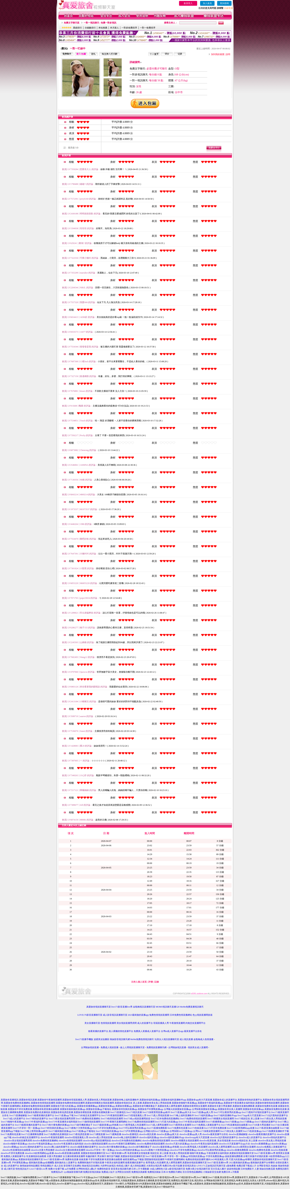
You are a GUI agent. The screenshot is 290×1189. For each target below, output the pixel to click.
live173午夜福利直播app (36, 1121)
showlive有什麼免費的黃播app (113, 1147)
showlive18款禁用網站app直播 (39, 1153)
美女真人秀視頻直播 (179, 1153)
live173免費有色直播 (178, 1128)
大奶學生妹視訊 (108, 1165)
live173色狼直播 (196, 1128)
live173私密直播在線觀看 (267, 1128)
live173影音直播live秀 (121, 1006)
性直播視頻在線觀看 (36, 1156)
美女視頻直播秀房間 (127, 1023)
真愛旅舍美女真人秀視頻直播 (156, 1103)
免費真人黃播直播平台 (15, 1156)
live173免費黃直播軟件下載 (275, 1131)
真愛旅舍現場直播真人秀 (74, 1099)
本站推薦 (102, 27)
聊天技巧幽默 (113, 1156)
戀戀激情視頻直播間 (154, 1159)
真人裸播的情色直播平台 (121, 1031)
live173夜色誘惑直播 (79, 1134)
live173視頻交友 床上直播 (247, 1118)
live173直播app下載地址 (83, 1131)
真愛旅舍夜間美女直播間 (195, 1106)
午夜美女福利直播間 (115, 1162)
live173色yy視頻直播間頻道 (137, 1118)
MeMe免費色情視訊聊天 (142, 1039)
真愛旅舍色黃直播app (253, 1109)
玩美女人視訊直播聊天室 (167, 1039)
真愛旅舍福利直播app (149, 1099)
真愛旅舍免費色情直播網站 (17, 1103)
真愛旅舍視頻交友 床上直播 (128, 1103)
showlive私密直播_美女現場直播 (215, 1140)
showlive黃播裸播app (261, 1143)
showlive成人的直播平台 (250, 1137)
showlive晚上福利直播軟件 (126, 1137)
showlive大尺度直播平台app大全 (234, 1143)
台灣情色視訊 (83, 1169)
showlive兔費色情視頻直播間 (156, 1140)
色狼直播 (83, 1159)
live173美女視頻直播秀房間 (62, 1118)
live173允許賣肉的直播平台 (274, 1115)
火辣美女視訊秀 (154, 1165)
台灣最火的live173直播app (156, 1131)
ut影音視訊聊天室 (176, 1169)
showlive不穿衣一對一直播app (100, 1150)
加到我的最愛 (217, 54)
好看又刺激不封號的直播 (255, 1156)
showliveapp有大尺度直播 (197, 1137)
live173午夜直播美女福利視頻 (63, 1121)
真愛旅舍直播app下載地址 (98, 1109)
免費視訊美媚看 (139, 1172)
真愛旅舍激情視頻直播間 (267, 1103)
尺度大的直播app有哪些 (240, 1159)
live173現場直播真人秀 (135, 1115)
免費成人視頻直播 (109, 1047)
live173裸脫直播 (97, 1134)
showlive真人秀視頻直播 (100, 1137)
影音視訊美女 (189, 1165)
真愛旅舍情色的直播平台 (250, 1099)
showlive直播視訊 (130, 1134)
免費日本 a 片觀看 (230, 1172)
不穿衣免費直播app (215, 1156)
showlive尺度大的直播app (177, 1143)
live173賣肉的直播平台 (266, 1121)
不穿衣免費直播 (96, 1159)
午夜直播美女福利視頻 (218, 1153)
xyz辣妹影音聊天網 (73, 1172)
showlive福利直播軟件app (172, 1137)
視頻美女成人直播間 (198, 1047)
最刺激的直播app (9, 1159)
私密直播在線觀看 (113, 1159)
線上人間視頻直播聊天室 (132, 1047)
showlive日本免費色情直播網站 (127, 1140)
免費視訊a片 (57, 1172)
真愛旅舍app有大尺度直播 (199, 1099)
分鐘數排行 (90, 27)
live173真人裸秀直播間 (157, 1125)
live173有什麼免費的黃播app (56, 1125)
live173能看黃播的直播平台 (41, 1115)
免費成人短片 (108, 1172)
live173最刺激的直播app (60, 1131)
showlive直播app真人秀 (190, 1134)
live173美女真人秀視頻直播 (273, 1118)
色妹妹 (274, 1165)
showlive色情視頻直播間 (70, 1140)
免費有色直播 (71, 1159)
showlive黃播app (279, 1143)
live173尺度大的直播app (166, 1121)
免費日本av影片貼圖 (172, 1165)
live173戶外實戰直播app (131, 1131)
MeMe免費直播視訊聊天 (192, 1006)
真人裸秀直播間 (174, 1162)
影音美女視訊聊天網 (121, 1169)
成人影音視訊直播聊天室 (115, 1015)
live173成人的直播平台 (14, 1118)
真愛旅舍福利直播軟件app (173, 1099)
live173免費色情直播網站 (88, 1118)
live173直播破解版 (18, 1115)
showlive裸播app (11, 1147)
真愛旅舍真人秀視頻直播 (99, 1099)
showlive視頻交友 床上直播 (244, 1140)
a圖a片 (93, 1169)
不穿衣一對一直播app (177, 1156)
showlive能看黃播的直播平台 (262, 1134)
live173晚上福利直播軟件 (182, 1115)
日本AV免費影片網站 (171, 1172)
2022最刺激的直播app (239, 1162)
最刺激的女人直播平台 (66, 1162)
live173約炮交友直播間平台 (87, 1115)
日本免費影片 (247, 1169)
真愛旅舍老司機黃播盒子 (145, 1106)
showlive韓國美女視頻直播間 (185, 1140)
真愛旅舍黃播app (106, 1106)
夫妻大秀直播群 (54, 1156)
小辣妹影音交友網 (212, 1172)
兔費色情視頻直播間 (159, 1015)
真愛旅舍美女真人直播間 (230, 1109)
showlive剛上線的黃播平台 (57, 1147)
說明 (228, 54)
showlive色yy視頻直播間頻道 (97, 1140)
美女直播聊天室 (92, 1023)
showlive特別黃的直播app (127, 1150)
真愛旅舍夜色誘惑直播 (62, 1112)
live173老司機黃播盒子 (81, 1125)
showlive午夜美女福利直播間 (204, 1143)
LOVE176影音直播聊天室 (89, 1015)
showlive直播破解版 (238, 1134)
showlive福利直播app (149, 1137)
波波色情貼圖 (233, 1169)
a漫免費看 (231, 1165)
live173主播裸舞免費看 (32, 1134)
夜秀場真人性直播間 (156, 1162)
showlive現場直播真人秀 (76, 1137)
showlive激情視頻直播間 (95, 1143)
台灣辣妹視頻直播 (90, 1047)
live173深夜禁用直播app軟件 (156, 1112)
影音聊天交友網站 (72, 1165)
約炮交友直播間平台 (195, 1023)
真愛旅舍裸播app (123, 1106)
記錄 (156, 982)
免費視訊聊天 (282, 1169)
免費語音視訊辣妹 (92, 1172)
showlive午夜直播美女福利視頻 (68, 1143)
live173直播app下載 (64, 1115)
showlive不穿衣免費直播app (183, 1150)
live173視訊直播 (134, 1112)
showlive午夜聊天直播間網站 (122, 1143)
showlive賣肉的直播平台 (31, 1147)
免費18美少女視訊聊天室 (198, 1169)
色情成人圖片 (123, 1165)
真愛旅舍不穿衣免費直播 (20, 1109)
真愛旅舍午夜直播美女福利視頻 (239, 1103)
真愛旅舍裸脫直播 (82, 1112)
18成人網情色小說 (158, 1169)
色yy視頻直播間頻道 (203, 1015)
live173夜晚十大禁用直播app (78, 1128)
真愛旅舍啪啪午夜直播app (184, 1103)
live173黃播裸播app (215, 1121)
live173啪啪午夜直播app (12, 1121)
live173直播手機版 (84, 1039)
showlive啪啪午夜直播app (15, 1143)
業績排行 (77, 27)
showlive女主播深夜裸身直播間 (70, 1150)
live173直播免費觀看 (157, 1128)
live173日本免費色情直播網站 (165, 1118)
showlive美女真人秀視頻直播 (272, 1140)
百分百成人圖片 (218, 1169)
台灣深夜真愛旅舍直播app (204, 1109)
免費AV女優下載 (56, 1169)
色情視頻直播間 (108, 1023)
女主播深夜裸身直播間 (74, 1156)
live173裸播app (247, 1121)
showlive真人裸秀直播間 (220, 1147)
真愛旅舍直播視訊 (9, 1099)
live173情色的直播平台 (37, 1118)
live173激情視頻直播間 (89, 1121)
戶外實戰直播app (20, 1162)
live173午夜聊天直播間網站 (114, 1121)
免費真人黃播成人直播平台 (147, 1031)
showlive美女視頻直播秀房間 (18, 1140)
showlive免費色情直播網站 (45, 1140)
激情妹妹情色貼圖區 (30, 1165)
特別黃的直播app (197, 1156)
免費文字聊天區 (71, 22)
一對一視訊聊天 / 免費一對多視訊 (100, 22)
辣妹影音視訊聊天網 (120, 1039)
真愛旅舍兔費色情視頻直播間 (70, 1103)
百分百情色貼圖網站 (193, 1172)
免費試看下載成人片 (246, 1165)
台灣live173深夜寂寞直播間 (206, 1131)
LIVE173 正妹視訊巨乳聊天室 (211, 1165)
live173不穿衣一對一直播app (26, 1128)
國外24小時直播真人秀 (217, 1159)
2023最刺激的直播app (138, 1015)
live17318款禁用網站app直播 (240, 1128)
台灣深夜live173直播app (181, 1131)
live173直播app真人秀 (202, 1112)
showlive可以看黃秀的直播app (211, 1150)
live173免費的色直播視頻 (56, 1134)
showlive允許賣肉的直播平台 (224, 1137)
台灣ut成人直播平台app (172, 1031)
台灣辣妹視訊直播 (177, 1047)
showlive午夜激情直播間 (52, 1137)
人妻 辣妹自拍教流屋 (264, 1169)
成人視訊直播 (186, 1039)
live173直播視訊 (118, 1112)
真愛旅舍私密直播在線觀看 (46, 1109)
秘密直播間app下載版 (133, 1159)
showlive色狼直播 (279, 1150)
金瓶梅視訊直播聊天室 (144, 1006)
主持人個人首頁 (139, 982)
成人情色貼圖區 (138, 1165)
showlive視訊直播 (147, 1134)
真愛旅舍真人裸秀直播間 (170, 1106)
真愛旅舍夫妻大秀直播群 (220, 1106)
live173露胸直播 (113, 1134)
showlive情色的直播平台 (274, 1137)
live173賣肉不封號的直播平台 (256, 1112)
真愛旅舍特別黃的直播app (124, 1109)
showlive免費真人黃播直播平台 (271, 1147)
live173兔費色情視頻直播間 (193, 1118)
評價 (150, 982)
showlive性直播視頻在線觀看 (16, 1150)
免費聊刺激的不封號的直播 (90, 1162)
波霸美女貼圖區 (101, 1039)
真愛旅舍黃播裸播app (87, 1106)
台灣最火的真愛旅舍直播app (177, 1109)
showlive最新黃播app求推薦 (165, 1147)
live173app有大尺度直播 (249, 1115)
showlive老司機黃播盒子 (140, 1147)
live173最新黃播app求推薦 (106, 1125)
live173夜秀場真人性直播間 (132, 1125)
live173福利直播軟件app (225, 1115)
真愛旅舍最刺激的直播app (72, 1109)
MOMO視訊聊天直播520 (168, 1006)
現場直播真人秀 (161, 1023)
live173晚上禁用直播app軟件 (34, 1131)
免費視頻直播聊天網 (156, 1047)
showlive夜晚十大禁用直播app (155, 1150)
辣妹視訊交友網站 (91, 1165)
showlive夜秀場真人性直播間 (194, 1147)
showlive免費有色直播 (259, 1150)
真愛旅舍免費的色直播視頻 (37, 1112)
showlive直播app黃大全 (168, 1134)
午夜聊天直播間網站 (175, 1159)
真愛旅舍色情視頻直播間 (43, 1103)
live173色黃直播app (252, 1131)
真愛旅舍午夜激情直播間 (49, 1099)
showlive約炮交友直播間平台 (26, 1137)
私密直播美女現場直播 (138, 1153)
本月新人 (114, 27)
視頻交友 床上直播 (159, 1153)
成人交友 (58, 1165)
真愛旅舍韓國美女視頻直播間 (99, 1103)
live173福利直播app (204, 1115)
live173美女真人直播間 (231, 1131)
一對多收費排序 (129, 27)
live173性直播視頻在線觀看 (234, 1125)
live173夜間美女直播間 (180, 1125)
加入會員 (207, 3)
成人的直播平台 (145, 1023)
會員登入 (188, 3)
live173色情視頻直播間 (112, 1118)
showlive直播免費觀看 (237, 1150)
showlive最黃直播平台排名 (215, 1134)
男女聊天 (101, 1156)
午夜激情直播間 (177, 1023)
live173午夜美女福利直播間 (192, 1121)
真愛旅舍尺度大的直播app (63, 1106)
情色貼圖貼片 (47, 1165)
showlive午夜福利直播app (40, 1143)
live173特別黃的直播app (52, 1128)
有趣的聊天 (91, 1156)
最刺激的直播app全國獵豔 (41, 1162)
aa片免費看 (70, 1169)
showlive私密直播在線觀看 (67, 1153)
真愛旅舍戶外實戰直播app (150, 1109)
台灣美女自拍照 (123, 1172)
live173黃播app (232, 1121)
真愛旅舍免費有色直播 (266, 1106)
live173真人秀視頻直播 (158, 1115)
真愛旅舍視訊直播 (28, 1099)
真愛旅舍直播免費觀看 (243, 1106)
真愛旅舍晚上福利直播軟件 (125, 1099)
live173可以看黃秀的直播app (227, 1112)
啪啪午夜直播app (198, 1153)
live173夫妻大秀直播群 (259, 1125)
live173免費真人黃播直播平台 (206, 1125)
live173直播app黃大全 (181, 1112)
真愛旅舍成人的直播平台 (225, 1099)
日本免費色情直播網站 (181, 1015)
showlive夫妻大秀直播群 (43, 1150)
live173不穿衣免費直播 (215, 1128)
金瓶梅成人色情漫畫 (203, 1039)
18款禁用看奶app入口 (278, 1156)
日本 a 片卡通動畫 (140, 1169)
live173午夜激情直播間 (112, 1115)
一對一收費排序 (147, 27)
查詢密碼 (224, 3)
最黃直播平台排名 (193, 1031)
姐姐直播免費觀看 (234, 1156)
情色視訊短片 (22, 1169)
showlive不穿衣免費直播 (12, 1153)
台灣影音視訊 (263, 1165)
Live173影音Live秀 (38, 1169)
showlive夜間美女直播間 (244, 1147)
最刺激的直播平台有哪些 (262, 1162)
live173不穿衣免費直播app (105, 1128)
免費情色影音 (103, 1169)
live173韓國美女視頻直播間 (221, 1118)
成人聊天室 (9, 1169)
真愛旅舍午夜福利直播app (210, 1103)
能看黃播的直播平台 (98, 1031)
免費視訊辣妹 (154, 1172)
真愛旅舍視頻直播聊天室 (98, 1006)
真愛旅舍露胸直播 (101, 1112)
